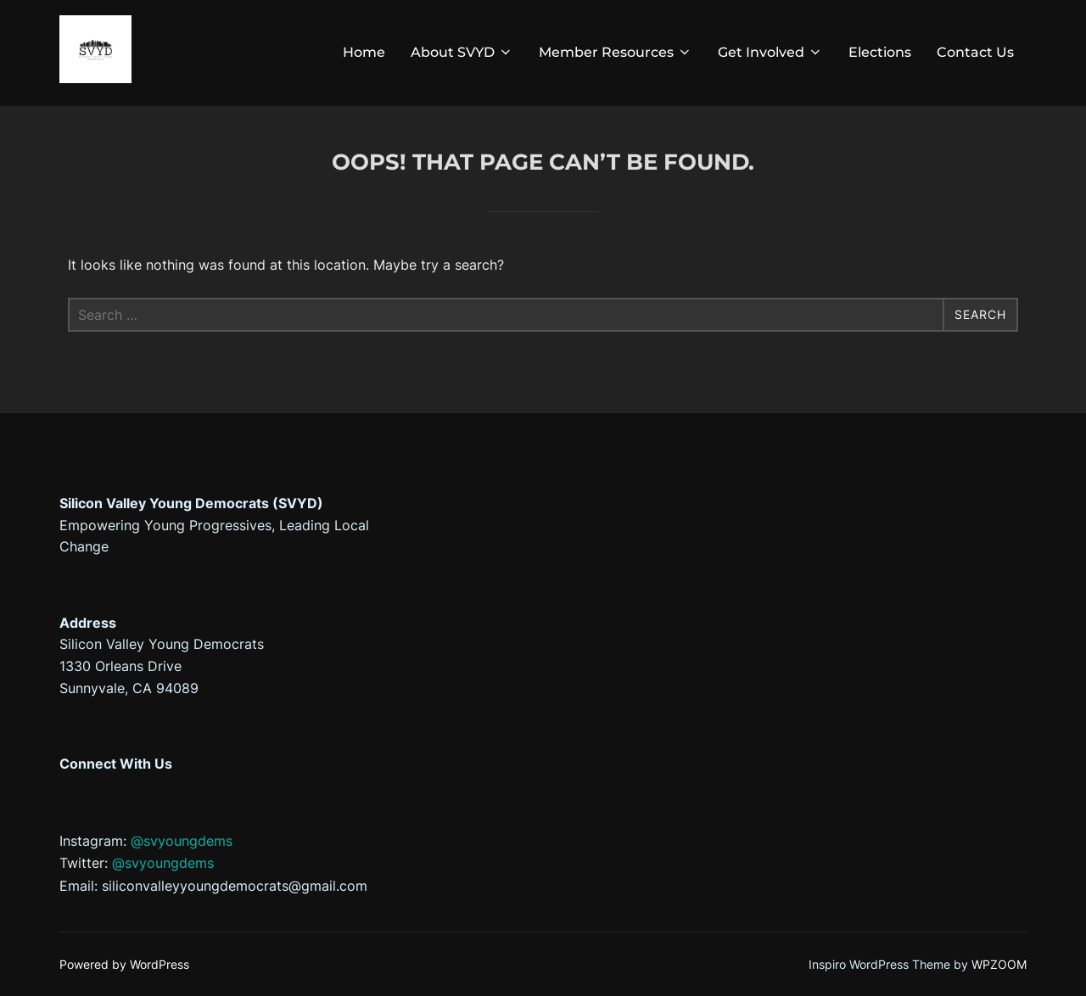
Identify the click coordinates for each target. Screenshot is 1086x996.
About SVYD (462, 52)
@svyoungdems (181, 840)
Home (364, 52)
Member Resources (615, 52)
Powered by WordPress (124, 964)
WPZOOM (999, 964)
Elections (879, 52)
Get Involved (770, 52)
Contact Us (975, 52)
